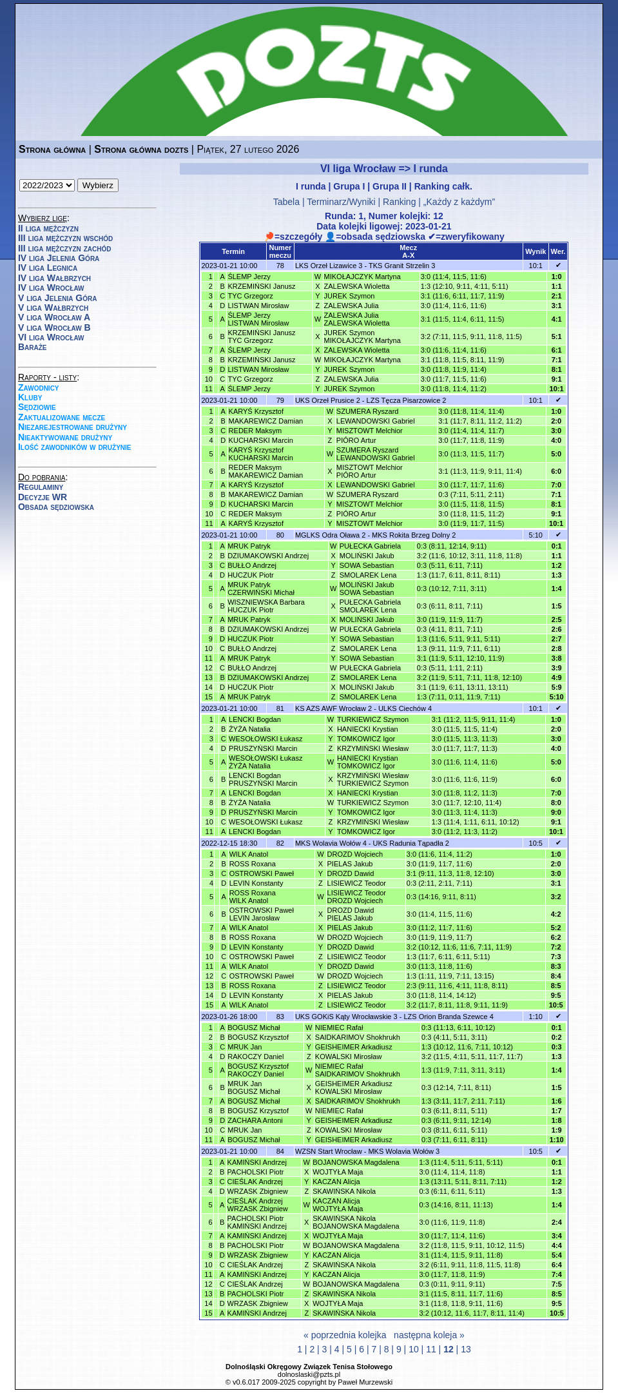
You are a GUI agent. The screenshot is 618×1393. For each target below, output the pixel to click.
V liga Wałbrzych (53, 307)
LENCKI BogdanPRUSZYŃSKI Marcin (263, 779)
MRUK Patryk (249, 546)
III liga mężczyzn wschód (65, 238)
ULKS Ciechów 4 (405, 708)
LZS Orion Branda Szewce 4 (448, 1016)
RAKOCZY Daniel (255, 1056)
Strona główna (52, 149)
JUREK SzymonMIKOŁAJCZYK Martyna (362, 336)
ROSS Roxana (252, 864)
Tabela (286, 202)
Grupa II (389, 186)
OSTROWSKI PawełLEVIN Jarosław (261, 914)
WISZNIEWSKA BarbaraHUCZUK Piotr (266, 606)
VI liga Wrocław (51, 337)
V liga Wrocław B (54, 327)
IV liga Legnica (47, 267)
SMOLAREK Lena (368, 575)
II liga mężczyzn (48, 228)
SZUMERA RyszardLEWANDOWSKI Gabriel (375, 454)
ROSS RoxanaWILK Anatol (252, 896)
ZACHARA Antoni (255, 1120)
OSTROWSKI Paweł (261, 873)
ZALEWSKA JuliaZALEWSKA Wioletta (357, 319)
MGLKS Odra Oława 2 (330, 535)
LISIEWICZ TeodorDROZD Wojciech (357, 896)
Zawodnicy (38, 387)
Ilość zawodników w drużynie (74, 447)
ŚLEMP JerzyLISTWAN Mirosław (258, 319)
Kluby (30, 397)
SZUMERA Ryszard (367, 411)
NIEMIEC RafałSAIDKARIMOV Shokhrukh (357, 1070)
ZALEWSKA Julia (351, 305)
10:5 (536, 843)
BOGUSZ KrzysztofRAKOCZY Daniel (258, 1070)
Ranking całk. (443, 186)
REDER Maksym (255, 430)
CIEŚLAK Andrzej (255, 1181)
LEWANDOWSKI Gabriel (375, 421)
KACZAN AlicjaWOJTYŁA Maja (338, 1205)
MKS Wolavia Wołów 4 (331, 843)
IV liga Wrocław (51, 287)
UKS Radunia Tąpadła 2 (411, 843)
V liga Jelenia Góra (57, 298)
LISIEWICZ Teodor (357, 883)
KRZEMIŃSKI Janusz (261, 286)
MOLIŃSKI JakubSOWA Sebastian (367, 588)
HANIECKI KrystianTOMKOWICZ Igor (367, 762)
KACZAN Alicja (336, 1181)
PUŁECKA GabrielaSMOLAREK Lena (370, 606)
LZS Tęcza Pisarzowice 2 (407, 400)
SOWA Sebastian (367, 565)
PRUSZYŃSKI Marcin (263, 748)
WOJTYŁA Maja (338, 1172)
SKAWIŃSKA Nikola (344, 1191)
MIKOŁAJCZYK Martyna (362, 276)
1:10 (536, 1016)
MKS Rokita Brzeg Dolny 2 (414, 535)
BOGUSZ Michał (253, 1027)
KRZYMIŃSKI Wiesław (373, 748)
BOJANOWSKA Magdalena (356, 1162)
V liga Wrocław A (54, 317)
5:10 (536, 535)
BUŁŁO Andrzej (251, 565)
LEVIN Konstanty (256, 883)
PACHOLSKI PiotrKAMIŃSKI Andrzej (257, 1222)
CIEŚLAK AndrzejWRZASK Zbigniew (257, 1205)
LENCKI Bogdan (255, 719)
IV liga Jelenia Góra (58, 258)
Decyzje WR (42, 497)
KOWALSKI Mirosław (348, 1056)
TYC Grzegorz (250, 296)
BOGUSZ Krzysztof (258, 1037)
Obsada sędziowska (56, 507)
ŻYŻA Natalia (250, 729)
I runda (311, 186)
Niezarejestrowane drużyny (72, 427)
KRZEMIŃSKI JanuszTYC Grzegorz (261, 336)
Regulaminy (40, 487)
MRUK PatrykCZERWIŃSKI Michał (261, 588)
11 (431, 1349)
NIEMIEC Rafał (339, 1027)
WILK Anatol (249, 854)
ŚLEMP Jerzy (248, 276)
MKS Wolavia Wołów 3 (403, 1151)
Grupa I (349, 186)
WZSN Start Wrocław (328, 1151)
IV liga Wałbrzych (54, 278)
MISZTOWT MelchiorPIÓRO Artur (369, 471)
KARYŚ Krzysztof (256, 411)
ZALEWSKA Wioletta (357, 286)
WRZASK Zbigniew (257, 1191)
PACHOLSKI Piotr (255, 1172)
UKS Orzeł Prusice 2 (327, 400)
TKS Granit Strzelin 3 (402, 265)
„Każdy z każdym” (459, 202)
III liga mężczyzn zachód (64, 248)
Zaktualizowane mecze (61, 417)
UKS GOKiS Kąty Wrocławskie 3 (346, 1016)
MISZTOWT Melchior (369, 430)
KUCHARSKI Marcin (261, 440)
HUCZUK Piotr (250, 575)
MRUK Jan (244, 1047)
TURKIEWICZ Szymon (373, 719)
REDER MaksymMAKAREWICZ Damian (266, 471)
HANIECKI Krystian (367, 729)
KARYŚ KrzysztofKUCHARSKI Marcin (261, 454)
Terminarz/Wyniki (341, 202)
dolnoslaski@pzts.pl (309, 1374)
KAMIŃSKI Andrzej (257, 1162)
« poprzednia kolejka (345, 1335)
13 (466, 1349)
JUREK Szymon (349, 296)
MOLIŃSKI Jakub (367, 556)
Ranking (399, 202)
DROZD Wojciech (355, 854)
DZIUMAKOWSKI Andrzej (268, 556)
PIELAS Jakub (350, 864)
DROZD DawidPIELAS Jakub (350, 914)
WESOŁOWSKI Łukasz (265, 739)
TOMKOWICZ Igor (366, 739)
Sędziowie (37, 407)
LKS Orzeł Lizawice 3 (329, 265)
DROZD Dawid (350, 873)
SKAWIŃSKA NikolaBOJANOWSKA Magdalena (356, 1222)
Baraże (32, 347)
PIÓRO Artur (356, 440)
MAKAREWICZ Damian (266, 421)
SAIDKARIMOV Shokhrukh (357, 1037)
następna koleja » (429, 1335)
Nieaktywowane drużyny (65, 437)
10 (414, 1349)
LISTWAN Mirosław (258, 305)
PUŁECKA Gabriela (370, 546)
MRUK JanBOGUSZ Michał (253, 1087)
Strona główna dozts (141, 149)
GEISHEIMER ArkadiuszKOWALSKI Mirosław (353, 1087)
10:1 (536, 265)
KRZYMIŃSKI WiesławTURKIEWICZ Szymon (373, 779)
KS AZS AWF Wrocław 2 (333, 708)
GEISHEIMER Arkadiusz (353, 1047)
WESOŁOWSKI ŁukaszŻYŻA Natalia (265, 762)
